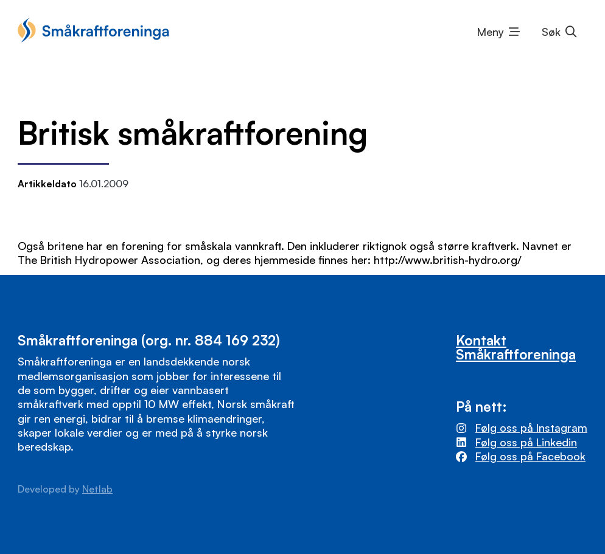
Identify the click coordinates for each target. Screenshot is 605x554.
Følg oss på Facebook (530, 456)
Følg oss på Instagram (531, 427)
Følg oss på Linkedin (526, 442)
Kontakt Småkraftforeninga (516, 346)
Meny (490, 31)
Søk (551, 31)
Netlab (97, 489)
